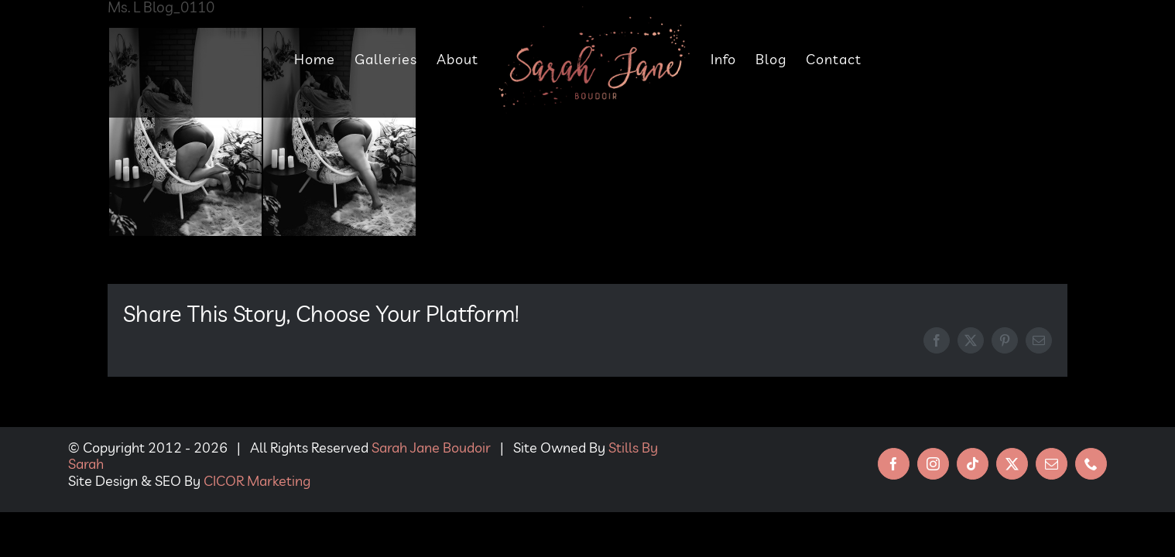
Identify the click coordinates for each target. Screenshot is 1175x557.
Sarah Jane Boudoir (431, 447)
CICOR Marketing (257, 481)
